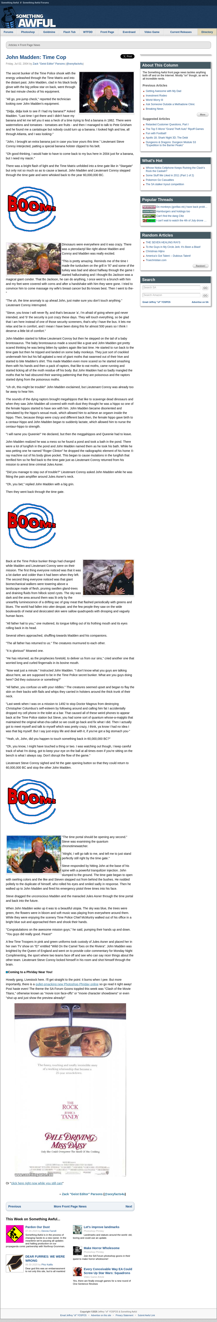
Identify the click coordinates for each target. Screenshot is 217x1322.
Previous (14, 1206)
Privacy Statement (124, 1315)
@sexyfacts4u (74, 63)
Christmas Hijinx (155, 251)
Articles (12, 45)
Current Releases (181, 32)
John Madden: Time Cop (36, 57)
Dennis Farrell (48, 1231)
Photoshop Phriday (94, 1231)
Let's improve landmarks (101, 1227)
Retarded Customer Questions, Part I (167, 124)
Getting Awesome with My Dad (163, 91)
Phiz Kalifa (47, 1264)
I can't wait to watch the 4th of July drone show (181, 220)
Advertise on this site (101, 1315)
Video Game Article (94, 1277)
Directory (207, 32)
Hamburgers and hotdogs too (173, 211)
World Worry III (154, 99)
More (202, 114)
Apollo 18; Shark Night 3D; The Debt (167, 137)
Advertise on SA (200, 302)
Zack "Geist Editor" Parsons (49, 63)
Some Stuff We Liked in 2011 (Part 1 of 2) (170, 175)
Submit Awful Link (146, 1315)
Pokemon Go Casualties (160, 179)
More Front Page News (70, 1206)
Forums (8, 32)
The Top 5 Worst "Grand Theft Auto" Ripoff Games (175, 129)
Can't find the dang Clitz (170, 215)
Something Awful (10, 3)
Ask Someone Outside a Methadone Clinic (170, 104)
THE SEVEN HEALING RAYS (163, 242)
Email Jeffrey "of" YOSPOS (157, 302)
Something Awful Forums (36, 3)
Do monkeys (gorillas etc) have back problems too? (181, 206)
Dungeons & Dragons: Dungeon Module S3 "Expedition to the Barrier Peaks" (171, 144)
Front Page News (30, 45)
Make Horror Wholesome (102, 1248)
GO (205, 287)
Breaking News (154, 108)
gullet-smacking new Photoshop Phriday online (67, 984)
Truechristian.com (156, 260)
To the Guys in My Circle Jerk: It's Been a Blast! (173, 246)
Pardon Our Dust (37, 1227)
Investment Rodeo (156, 95)
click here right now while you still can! (36, 1183)
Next (129, 1206)
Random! (200, 266)
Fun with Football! (156, 133)
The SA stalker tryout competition (165, 184)
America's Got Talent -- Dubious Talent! (168, 255)
